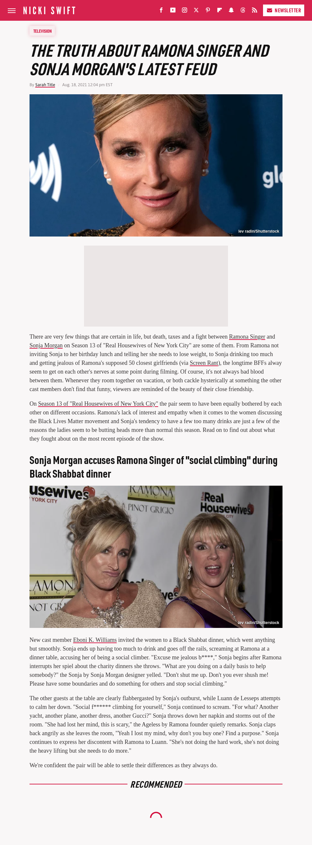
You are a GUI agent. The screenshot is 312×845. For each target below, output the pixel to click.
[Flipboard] (219, 11)
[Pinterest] (208, 11)
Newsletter (283, 10)
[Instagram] (184, 11)
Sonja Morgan (46, 345)
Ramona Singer (247, 336)
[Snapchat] (231, 11)
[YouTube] (173, 11)
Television (42, 31)
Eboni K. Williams (94, 640)
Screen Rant (204, 363)
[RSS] (254, 11)
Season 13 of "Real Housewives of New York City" (98, 403)
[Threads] (243, 11)
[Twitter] (196, 11)
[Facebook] (161, 11)
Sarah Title (45, 84)
